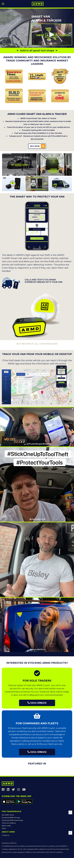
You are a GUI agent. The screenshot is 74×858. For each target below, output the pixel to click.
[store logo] (38, 4)
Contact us (5, 835)
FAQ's (4, 828)
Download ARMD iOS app (11, 817)
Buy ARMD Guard (8, 815)
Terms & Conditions (9, 823)
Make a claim (6, 826)
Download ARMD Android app (12, 820)
